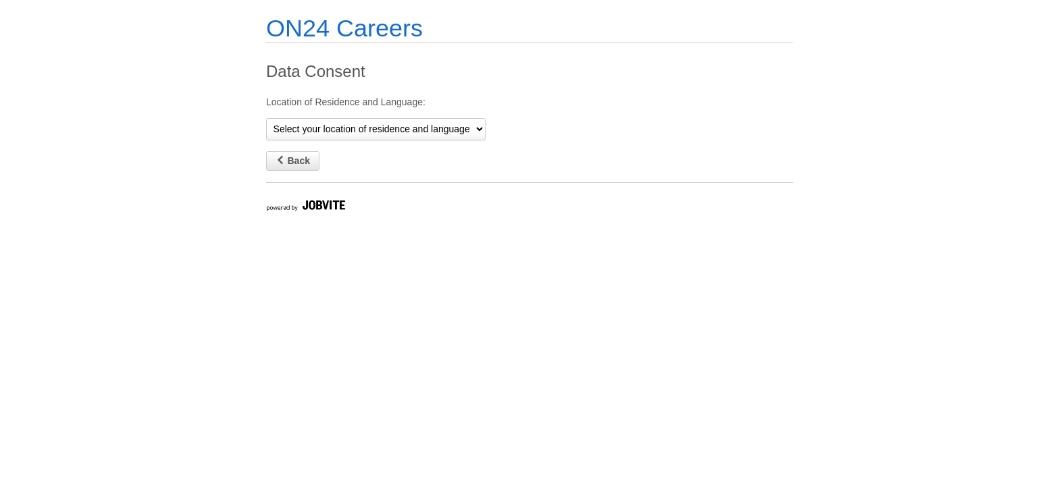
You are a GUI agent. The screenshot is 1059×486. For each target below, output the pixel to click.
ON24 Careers (344, 28)
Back (293, 160)
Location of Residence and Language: (345, 102)
